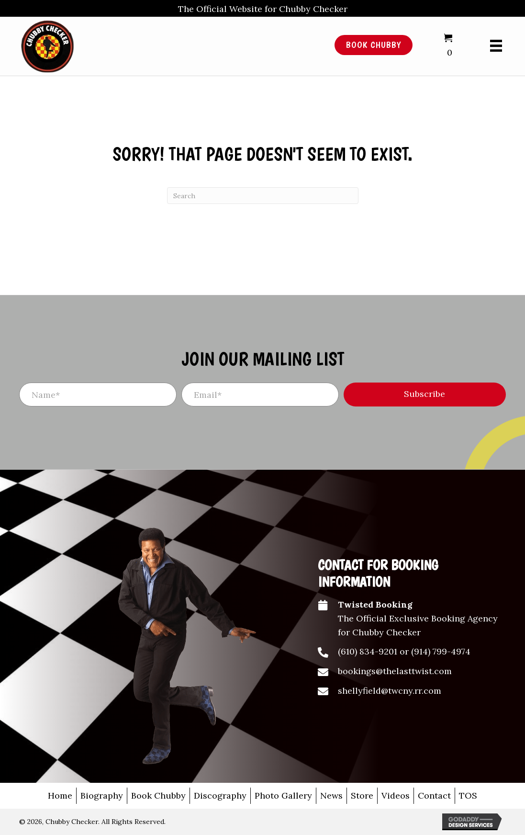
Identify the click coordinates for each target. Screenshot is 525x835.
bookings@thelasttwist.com (395, 671)
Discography (220, 795)
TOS (468, 795)
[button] (425, 394)
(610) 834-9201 (367, 651)
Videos (395, 795)
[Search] (262, 195)
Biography (101, 795)
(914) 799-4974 (440, 651)
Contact (434, 795)
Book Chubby (158, 795)
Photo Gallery (283, 795)
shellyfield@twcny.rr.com (389, 690)
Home (60, 795)
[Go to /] (161, 45)
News (331, 795)
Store (362, 795)
